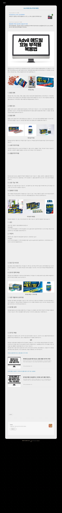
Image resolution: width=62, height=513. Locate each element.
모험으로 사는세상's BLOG (26, 509)
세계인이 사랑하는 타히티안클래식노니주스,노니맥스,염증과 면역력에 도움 (25, 16)
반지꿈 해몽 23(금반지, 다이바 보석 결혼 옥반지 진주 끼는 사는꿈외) (21, 440)
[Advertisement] (31, 39)
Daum (32, 509)
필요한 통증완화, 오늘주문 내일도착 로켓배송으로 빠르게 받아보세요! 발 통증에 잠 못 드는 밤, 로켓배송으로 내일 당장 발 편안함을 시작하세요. (31, 26)
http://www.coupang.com (14, 22)
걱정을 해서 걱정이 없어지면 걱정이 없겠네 (18, 495)
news (4, 2)
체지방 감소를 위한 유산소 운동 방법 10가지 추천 (18, 421)
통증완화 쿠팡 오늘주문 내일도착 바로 (18, 24)
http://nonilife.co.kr (13, 12)
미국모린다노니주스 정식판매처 (17, 14)
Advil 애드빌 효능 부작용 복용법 (31, 8)
